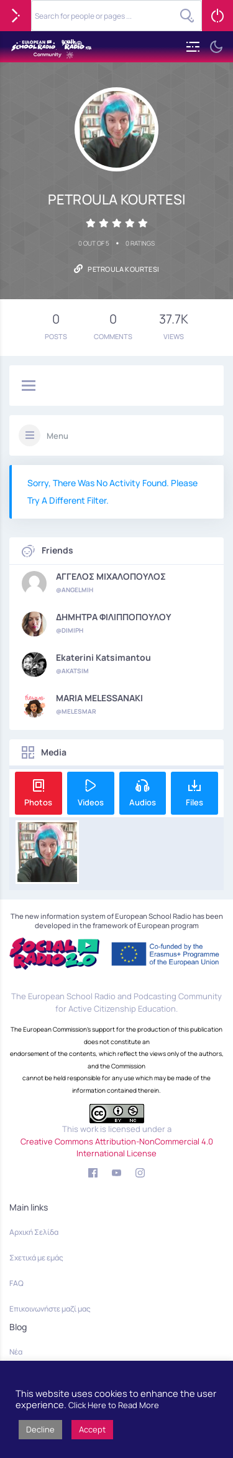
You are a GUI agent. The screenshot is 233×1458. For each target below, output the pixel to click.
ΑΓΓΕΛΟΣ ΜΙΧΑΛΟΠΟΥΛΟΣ (111, 577)
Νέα (15, 1351)
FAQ (16, 1283)
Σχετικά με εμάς (36, 1257)
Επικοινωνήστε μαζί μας (50, 1308)
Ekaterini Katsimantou (103, 658)
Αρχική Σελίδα (33, 1232)
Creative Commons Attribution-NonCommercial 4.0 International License (117, 1147)
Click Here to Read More (113, 1405)
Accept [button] (92, 1429)
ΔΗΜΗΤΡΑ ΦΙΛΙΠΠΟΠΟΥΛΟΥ (113, 617)
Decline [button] (40, 1429)
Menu (57, 436)
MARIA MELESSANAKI (99, 698)
